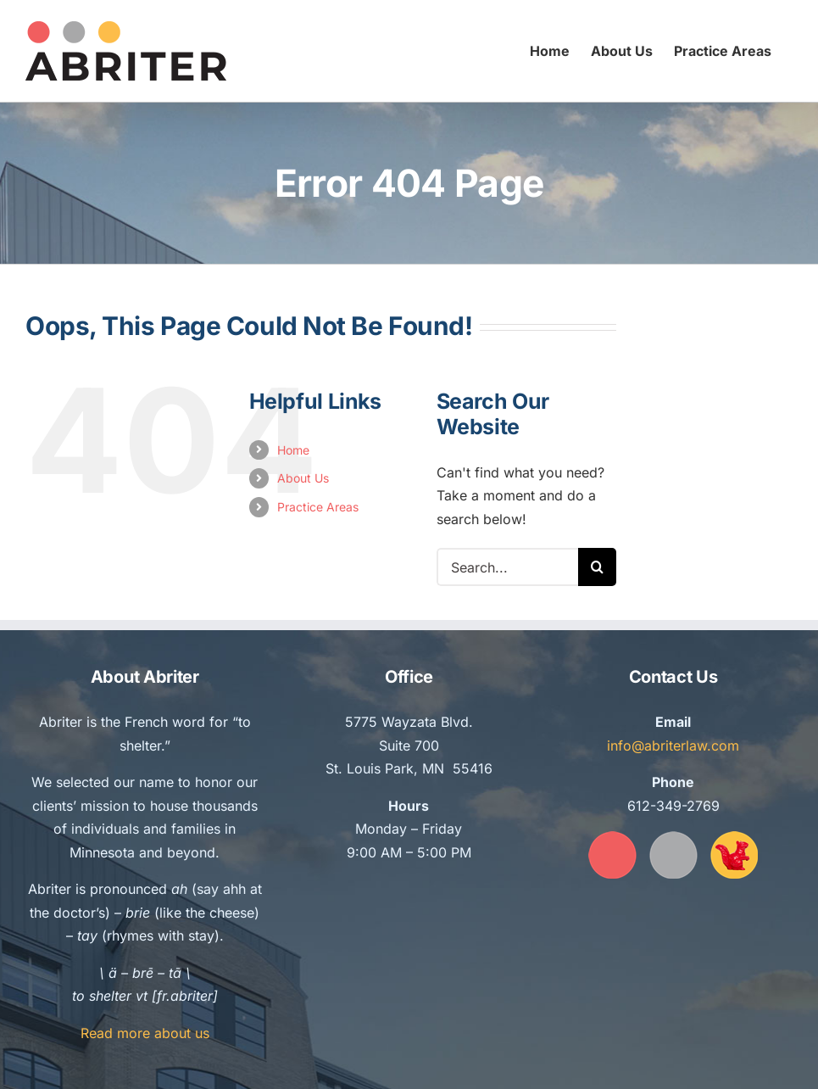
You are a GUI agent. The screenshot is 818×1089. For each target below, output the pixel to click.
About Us (303, 478)
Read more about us (145, 1033)
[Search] (597, 567)
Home (293, 450)
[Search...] (507, 567)
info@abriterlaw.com (673, 745)
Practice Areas (318, 507)
